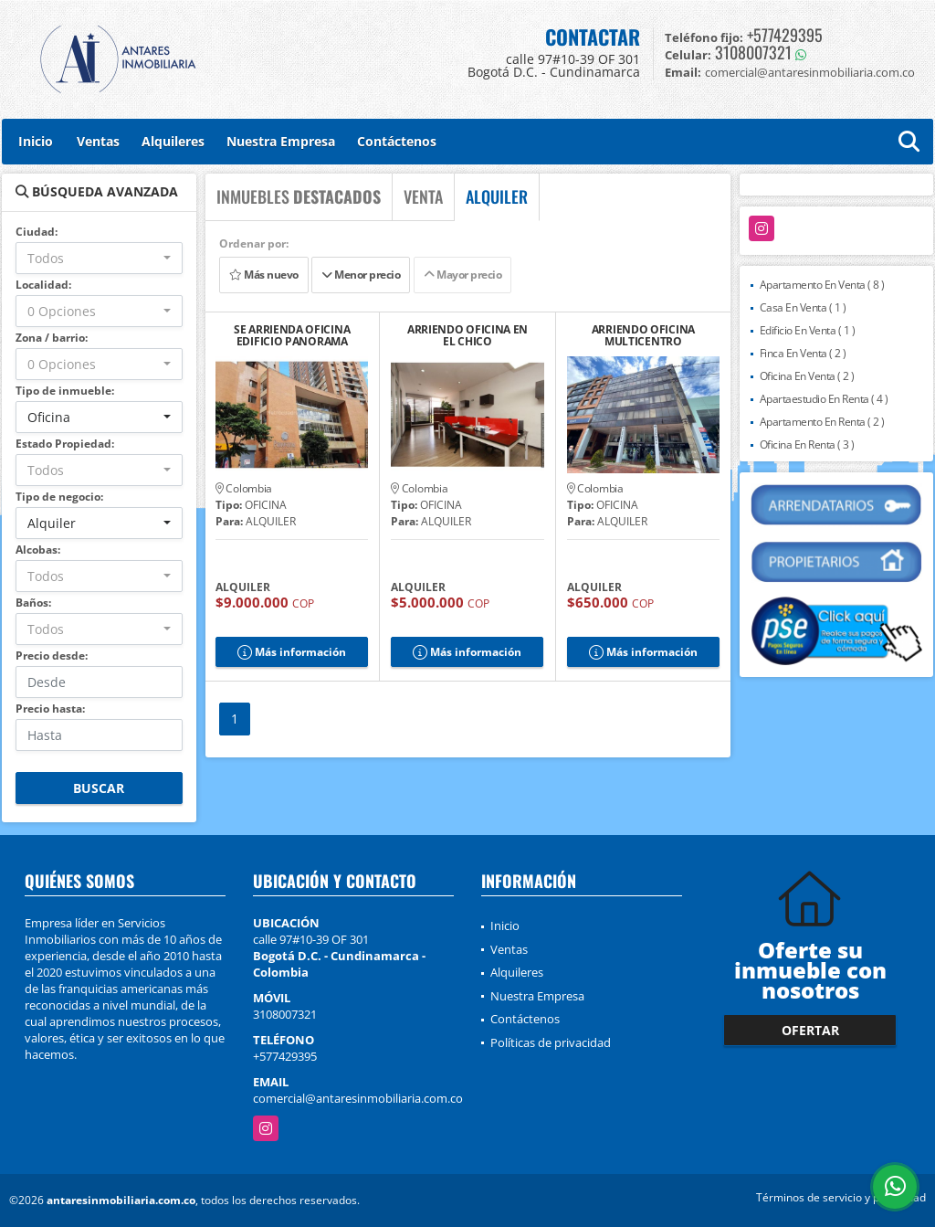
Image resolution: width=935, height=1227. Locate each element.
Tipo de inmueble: (65, 390)
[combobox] (99, 258)
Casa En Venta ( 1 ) (803, 307)
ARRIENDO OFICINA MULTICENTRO (643, 335)
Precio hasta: (50, 708)
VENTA (423, 196)
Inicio (35, 141)
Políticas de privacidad (550, 1042)
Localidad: (43, 284)
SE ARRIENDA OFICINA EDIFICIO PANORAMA (292, 335)
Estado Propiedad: (65, 443)
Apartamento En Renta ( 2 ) (822, 421)
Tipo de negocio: (59, 496)
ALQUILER (497, 196)
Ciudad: (37, 231)
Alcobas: (38, 549)
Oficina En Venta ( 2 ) (807, 376)
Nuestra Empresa (280, 141)
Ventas (98, 141)
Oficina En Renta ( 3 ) (807, 444)
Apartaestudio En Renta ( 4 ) (824, 399)
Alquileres (173, 141)
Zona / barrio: (52, 337)
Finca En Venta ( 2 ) (803, 353)
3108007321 (753, 52)
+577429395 (785, 35)
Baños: (33, 602)
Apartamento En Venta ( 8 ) (822, 284)
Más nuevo (264, 274)
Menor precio (360, 274)
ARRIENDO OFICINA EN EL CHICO (467, 335)
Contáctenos (396, 141)
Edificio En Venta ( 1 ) (808, 330)
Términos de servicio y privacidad (841, 1197)
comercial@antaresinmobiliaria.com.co (358, 1098)
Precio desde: (52, 655)
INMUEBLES (298, 196)
